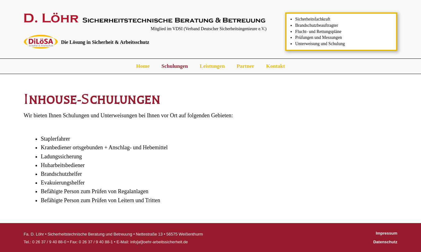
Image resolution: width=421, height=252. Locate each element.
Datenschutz (385, 242)
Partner (245, 66)
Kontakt (275, 66)
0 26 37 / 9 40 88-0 (49, 242)
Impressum (386, 233)
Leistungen (212, 66)
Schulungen (174, 66)
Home (142, 66)
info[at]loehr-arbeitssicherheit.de (159, 242)
